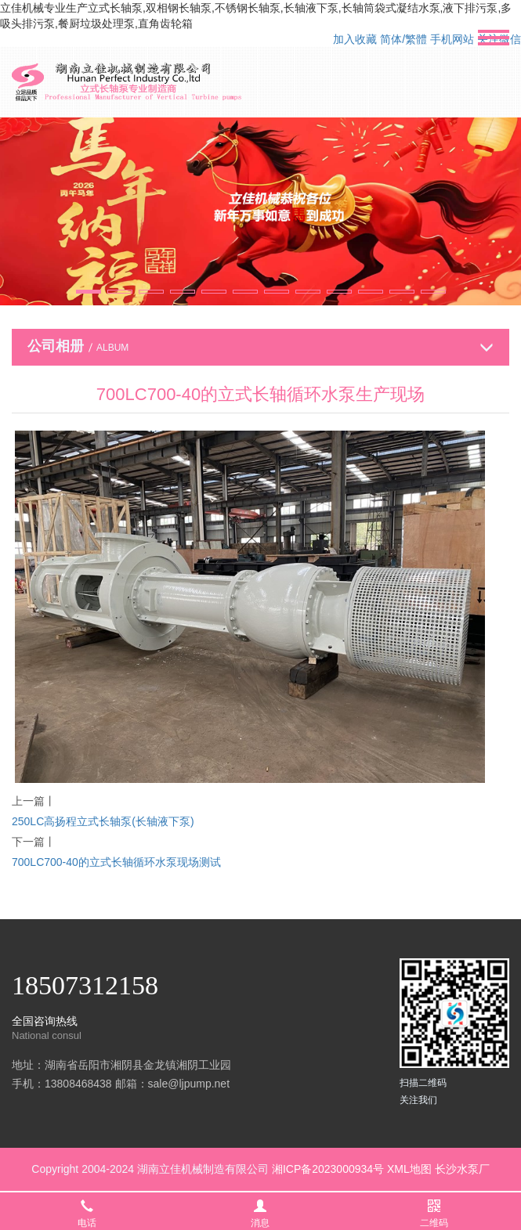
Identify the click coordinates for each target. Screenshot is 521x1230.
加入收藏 (355, 39)
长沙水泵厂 (462, 1169)
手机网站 (452, 39)
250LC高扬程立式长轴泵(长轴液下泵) (103, 821)
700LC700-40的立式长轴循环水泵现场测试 (116, 862)
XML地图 (409, 1169)
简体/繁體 (403, 39)
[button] (88, 292)
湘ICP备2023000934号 (328, 1169)
